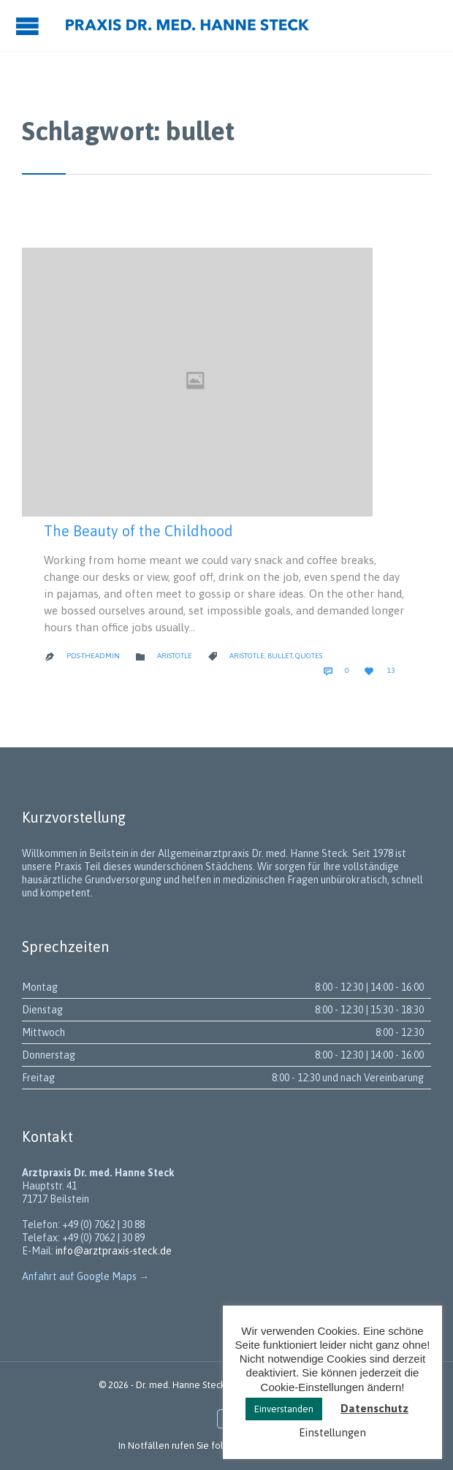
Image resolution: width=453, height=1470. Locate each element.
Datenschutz (374, 1408)
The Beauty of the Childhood (138, 530)
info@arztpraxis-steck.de (114, 1251)
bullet (279, 656)
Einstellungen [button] (332, 1432)
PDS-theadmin (93, 656)
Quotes (308, 656)
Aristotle (174, 656)
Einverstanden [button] (283, 1409)
